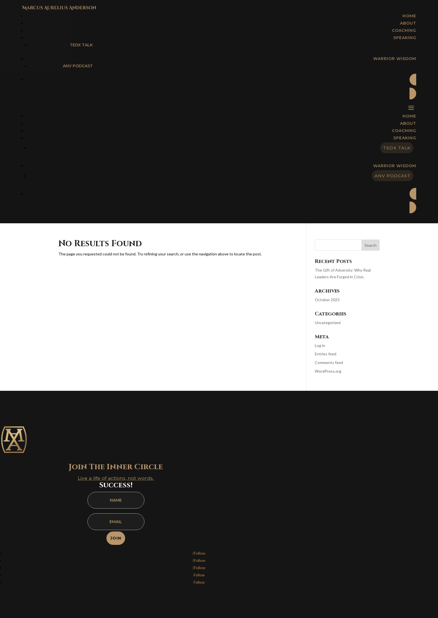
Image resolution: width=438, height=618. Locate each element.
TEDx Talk (81, 44)
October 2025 (327, 299)
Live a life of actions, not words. (116, 478)
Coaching (404, 130)
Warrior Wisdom (394, 165)
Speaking (404, 137)
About (408, 123)
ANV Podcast (78, 65)
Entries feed (325, 353)
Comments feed (329, 362)
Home (409, 116)
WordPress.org (328, 371)
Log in (320, 345)
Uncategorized (328, 322)
